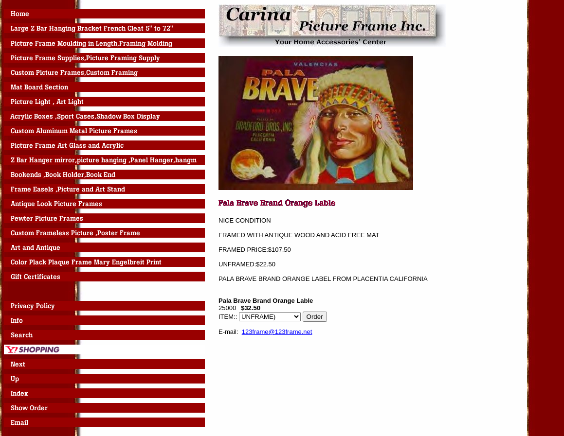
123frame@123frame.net (277, 331)
